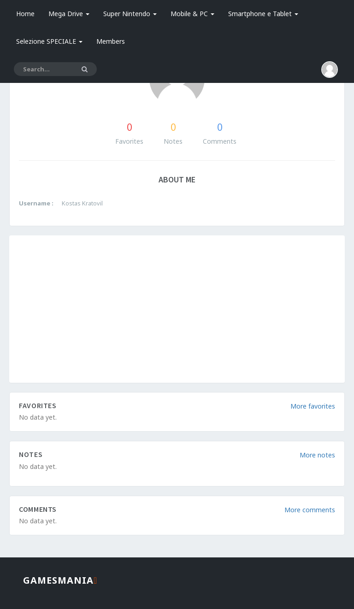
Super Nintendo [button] (130, 13)
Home (25, 13)
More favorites (312, 406)
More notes (317, 455)
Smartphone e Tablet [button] (263, 13)
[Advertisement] (177, 309)
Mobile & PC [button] (192, 13)
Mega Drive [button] (68, 13)
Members (110, 41)
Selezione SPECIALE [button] (49, 41)
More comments (309, 509)
